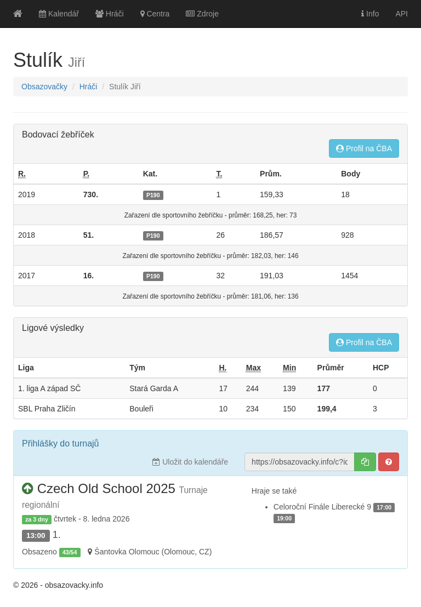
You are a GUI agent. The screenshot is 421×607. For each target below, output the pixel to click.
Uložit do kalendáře (190, 461)
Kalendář (59, 13)
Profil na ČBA (364, 148)
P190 (153, 195)
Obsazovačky (44, 86)
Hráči (109, 13)
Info (370, 13)
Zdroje (202, 13)
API (401, 13)
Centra (155, 13)
